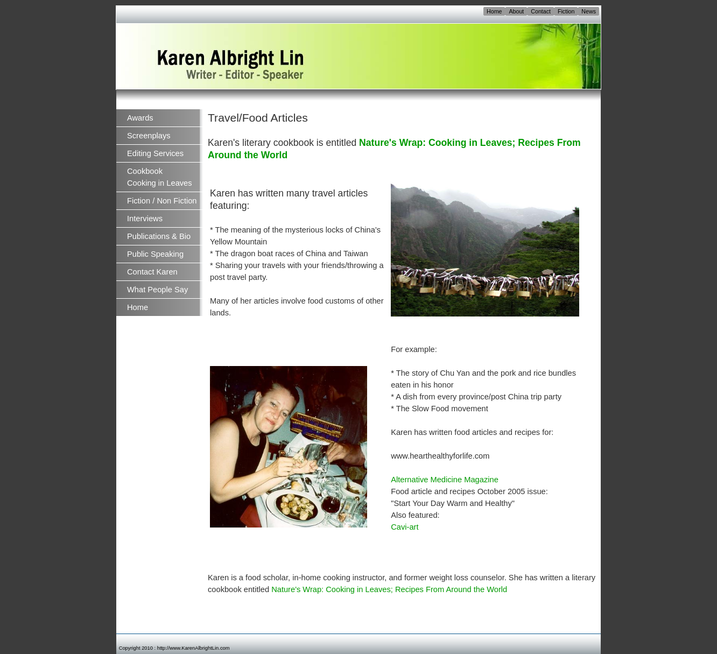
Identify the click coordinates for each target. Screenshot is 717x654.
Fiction (566, 11)
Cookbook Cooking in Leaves (159, 177)
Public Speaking (155, 254)
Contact (541, 11)
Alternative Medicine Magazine (444, 479)
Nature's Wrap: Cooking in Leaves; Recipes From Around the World (389, 589)
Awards (140, 118)
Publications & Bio (159, 236)
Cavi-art (404, 527)
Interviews (145, 218)
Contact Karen (152, 272)
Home (494, 11)
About (516, 11)
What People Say (157, 289)
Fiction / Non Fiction (162, 200)
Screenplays (149, 135)
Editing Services (155, 153)
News (588, 11)
